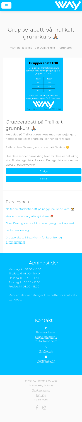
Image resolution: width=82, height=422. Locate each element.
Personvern (41, 399)
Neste (43, 178)
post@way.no (46, 360)
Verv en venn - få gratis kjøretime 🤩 (30, 216)
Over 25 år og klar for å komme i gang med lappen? (40, 223)
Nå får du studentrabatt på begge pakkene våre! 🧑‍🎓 (40, 209)
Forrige (44, 171)
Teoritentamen (41, 390)
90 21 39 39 (46, 350)
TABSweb (34, 385)
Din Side (41, 394)
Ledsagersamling (17, 230)
